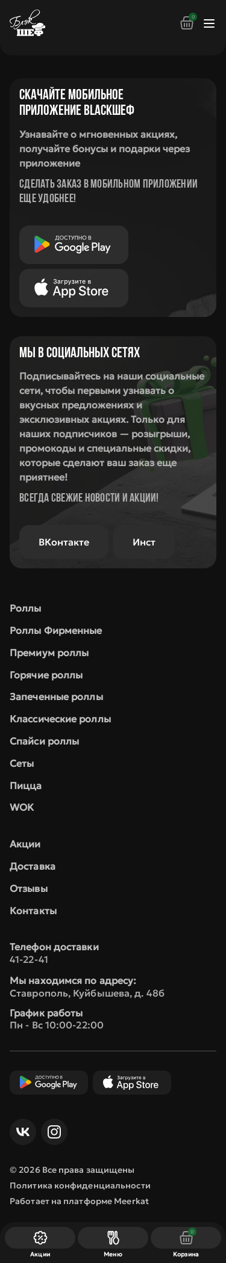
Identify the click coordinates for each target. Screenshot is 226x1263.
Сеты (22, 763)
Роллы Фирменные (56, 630)
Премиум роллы (49, 653)
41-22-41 (29, 959)
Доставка (32, 866)
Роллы (26, 608)
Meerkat (131, 1201)
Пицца (26, 785)
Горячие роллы (46, 675)
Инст (144, 542)
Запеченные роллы (56, 696)
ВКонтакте (64, 542)
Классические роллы (60, 719)
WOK (22, 807)
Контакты (33, 911)
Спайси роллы (44, 741)
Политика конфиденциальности (80, 1185)
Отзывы (29, 888)
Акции (25, 844)
